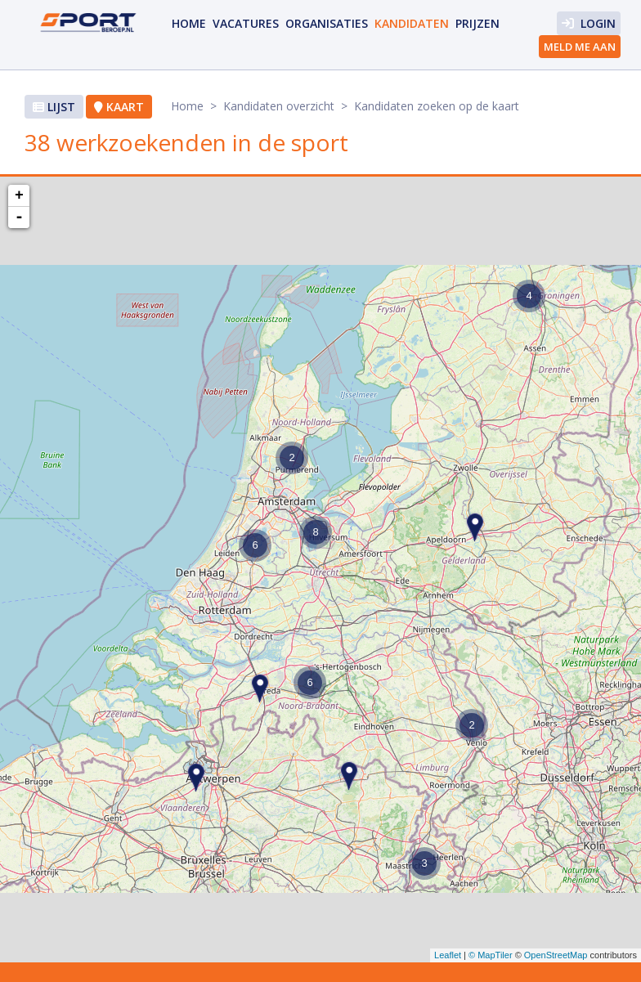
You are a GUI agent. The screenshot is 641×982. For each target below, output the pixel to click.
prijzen (477, 23)
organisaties (326, 23)
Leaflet (447, 955)
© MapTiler (490, 955)
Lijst (54, 106)
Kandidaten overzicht (278, 106)
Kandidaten (411, 23)
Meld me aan (580, 46)
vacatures (246, 23)
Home (189, 23)
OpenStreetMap (556, 955)
